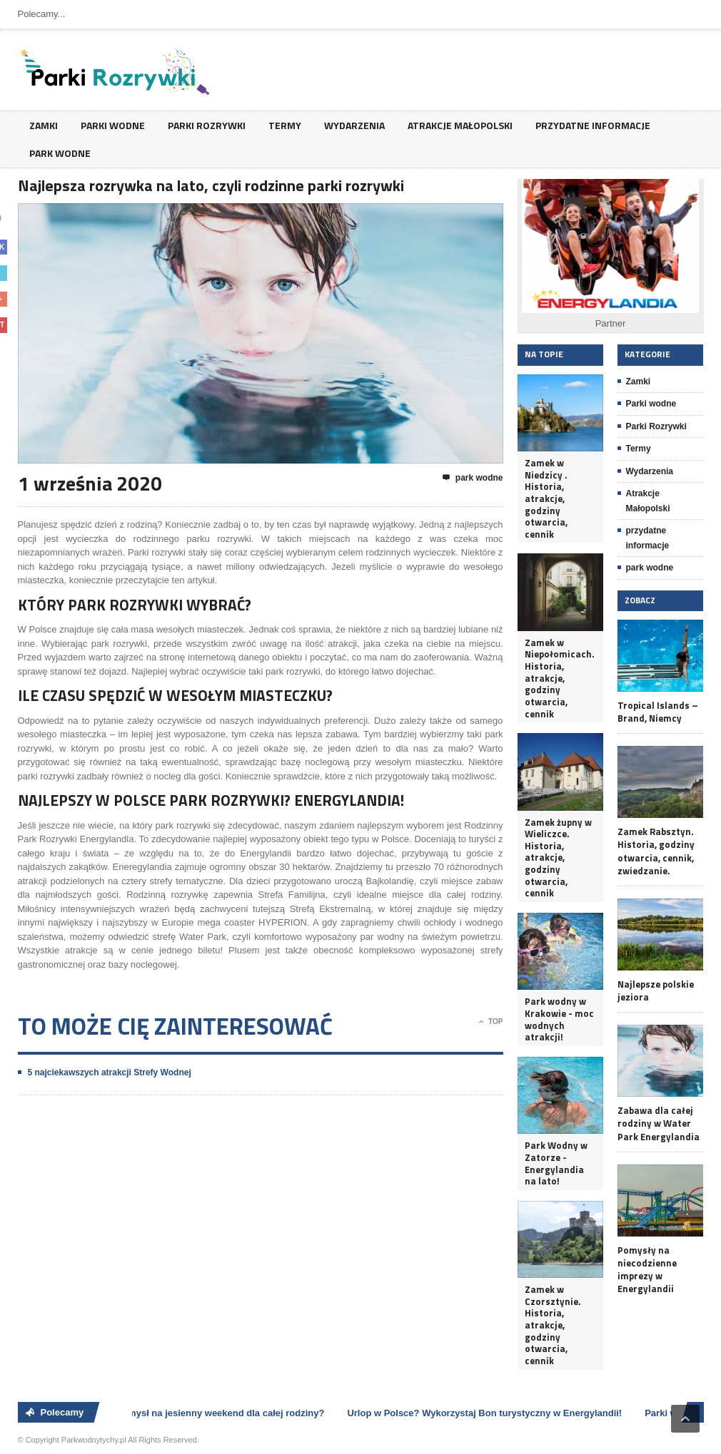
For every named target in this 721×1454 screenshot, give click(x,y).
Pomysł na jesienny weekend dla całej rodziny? (223, 1413)
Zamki (43, 125)
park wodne (60, 152)
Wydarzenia (354, 125)
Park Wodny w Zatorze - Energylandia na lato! (556, 1163)
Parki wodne (113, 125)
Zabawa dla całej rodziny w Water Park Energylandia (658, 1123)
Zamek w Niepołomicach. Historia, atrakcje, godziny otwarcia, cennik (560, 678)
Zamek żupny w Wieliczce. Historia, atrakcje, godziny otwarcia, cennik (558, 857)
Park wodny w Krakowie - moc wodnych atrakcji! (559, 1019)
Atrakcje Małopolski (460, 125)
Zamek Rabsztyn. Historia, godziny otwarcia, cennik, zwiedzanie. (656, 851)
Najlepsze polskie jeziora (655, 990)
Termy (284, 125)
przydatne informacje (592, 125)
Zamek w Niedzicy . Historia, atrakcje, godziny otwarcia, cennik (546, 498)
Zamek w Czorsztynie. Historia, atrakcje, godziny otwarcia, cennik (553, 1325)
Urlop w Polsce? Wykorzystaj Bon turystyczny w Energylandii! (486, 1413)
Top (491, 1022)
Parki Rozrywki (207, 125)
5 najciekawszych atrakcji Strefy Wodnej (109, 1072)
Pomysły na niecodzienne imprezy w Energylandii (647, 1270)
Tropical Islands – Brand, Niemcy (657, 712)
